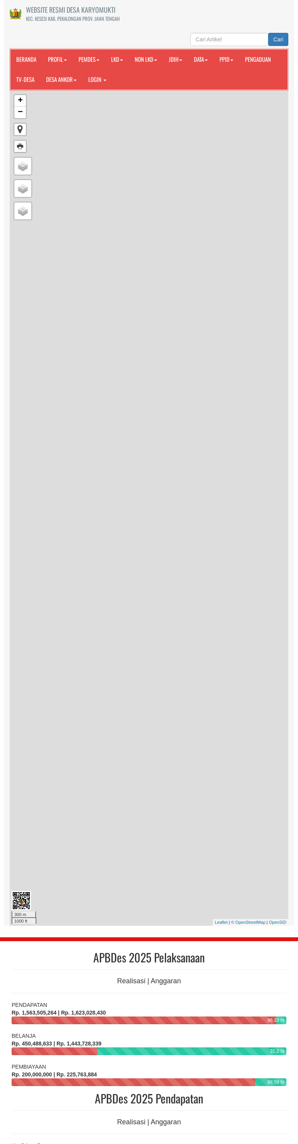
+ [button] (20, 101)
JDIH (175, 59)
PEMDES (89, 59)
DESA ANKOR (61, 79)
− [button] (20, 112)
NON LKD (146, 59)
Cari (278, 39)
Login (97, 79)
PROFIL (57, 59)
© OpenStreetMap (248, 922)
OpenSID (277, 922)
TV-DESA (25, 79)
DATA (201, 59)
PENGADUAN (258, 59)
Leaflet (221, 922)
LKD (117, 59)
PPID (226, 59)
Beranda (26, 59)
